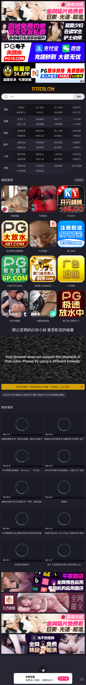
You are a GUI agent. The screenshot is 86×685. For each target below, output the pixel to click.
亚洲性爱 (21, 130)
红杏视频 (21, 170)
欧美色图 (58, 142)
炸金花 (40, 112)
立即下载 (63, 678)
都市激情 (21, 154)
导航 (6, 167)
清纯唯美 (40, 147)
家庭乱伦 (40, 154)
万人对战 (58, 107)
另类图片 (77, 147)
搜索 (79, 96)
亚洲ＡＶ (21, 119)
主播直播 (58, 124)
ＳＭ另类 (77, 124)
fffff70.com (43, 89)
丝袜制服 (40, 124)
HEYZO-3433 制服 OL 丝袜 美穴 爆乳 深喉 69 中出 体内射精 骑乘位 (33, 394)
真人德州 (40, 107)
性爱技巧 (77, 159)
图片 (6, 144)
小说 (6, 156)
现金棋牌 (58, 112)
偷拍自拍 (40, 130)
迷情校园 (21, 159)
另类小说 (40, 159)
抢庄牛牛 (77, 112)
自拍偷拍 (40, 119)
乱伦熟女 (58, 135)
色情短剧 (40, 170)
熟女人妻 (21, 124)
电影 (6, 132)
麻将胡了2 (21, 112)
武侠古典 (77, 154)
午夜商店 (40, 165)
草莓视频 (58, 165)
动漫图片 (77, 142)
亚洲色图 (40, 142)
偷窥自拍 (21, 142)
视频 (6, 121)
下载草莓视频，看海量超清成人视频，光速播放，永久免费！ (49, 387)
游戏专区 (77, 107)
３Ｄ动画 (77, 119)
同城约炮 (21, 165)
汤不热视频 (77, 165)
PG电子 (21, 107)
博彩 (6, 109)
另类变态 (77, 135)
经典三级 (40, 135)
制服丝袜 (21, 135)
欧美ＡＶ (58, 119)
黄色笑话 (58, 159)
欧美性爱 (77, 130)
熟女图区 (58, 147)
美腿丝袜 (21, 147)
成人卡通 (58, 130)
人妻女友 (58, 154)
